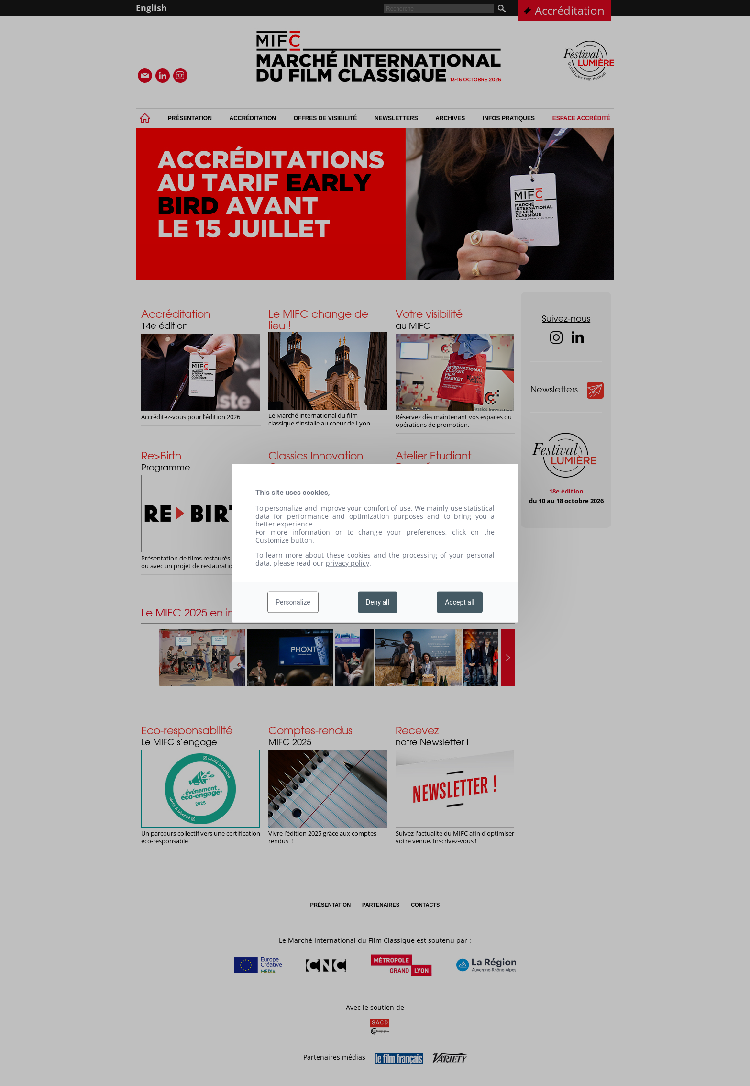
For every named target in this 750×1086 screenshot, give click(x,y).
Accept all (459, 602)
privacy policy (347, 563)
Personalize (293, 602)
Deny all (377, 602)
